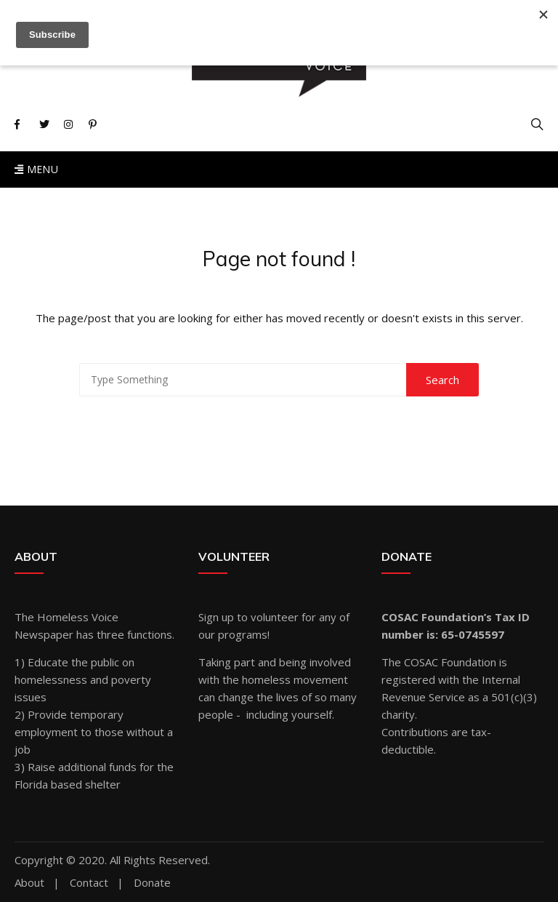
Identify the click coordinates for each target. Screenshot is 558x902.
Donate (152, 882)
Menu (36, 169)
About (29, 882)
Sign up (216, 617)
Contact (89, 882)
